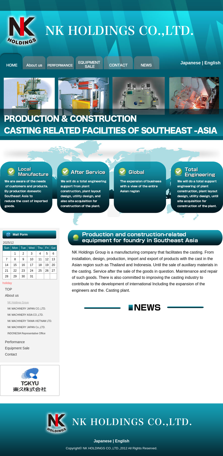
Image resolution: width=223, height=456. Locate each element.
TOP (8, 289)
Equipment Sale (17, 348)
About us (12, 295)
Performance (15, 342)
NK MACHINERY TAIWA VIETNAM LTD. (29, 321)
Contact (11, 354)
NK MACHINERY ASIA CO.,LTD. (25, 314)
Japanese (190, 62)
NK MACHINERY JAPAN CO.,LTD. (26, 308)
